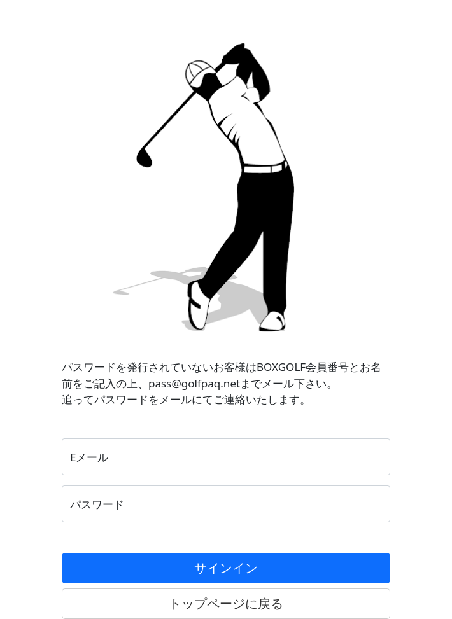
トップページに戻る (226, 603)
